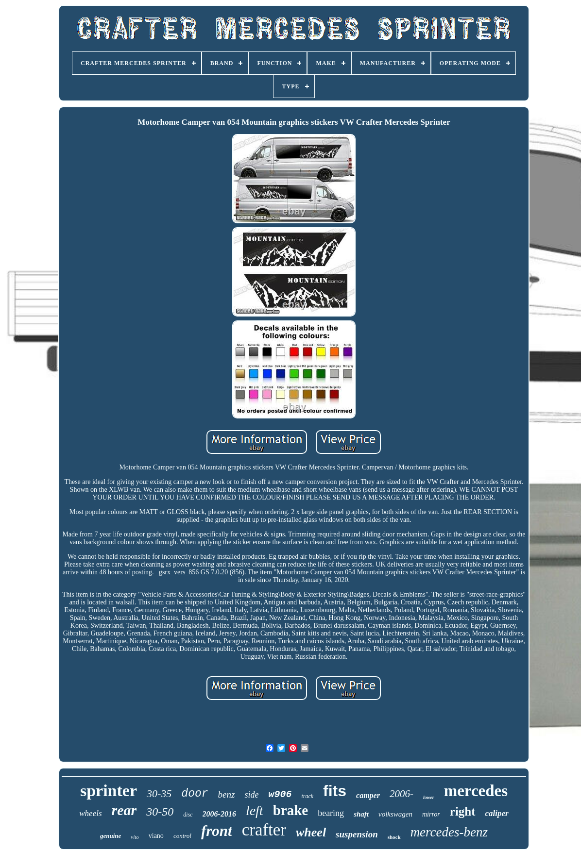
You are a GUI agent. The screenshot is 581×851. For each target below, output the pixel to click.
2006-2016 (219, 814)
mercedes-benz (449, 832)
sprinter (108, 791)
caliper (497, 813)
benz (226, 794)
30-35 (159, 793)
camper (368, 795)
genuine (110, 835)
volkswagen (395, 814)
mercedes (476, 791)
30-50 (159, 811)
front (216, 830)
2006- (401, 794)
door (194, 793)
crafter (264, 829)
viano (156, 835)
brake (290, 810)
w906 (279, 794)
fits (334, 791)
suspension (357, 834)
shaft (361, 814)
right (463, 811)
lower (428, 797)
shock (394, 837)
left (254, 810)
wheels (90, 813)
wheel (311, 832)
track (307, 796)
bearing (331, 813)
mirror (431, 814)
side (251, 795)
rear (124, 810)
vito (135, 837)
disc (187, 814)
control (182, 835)
